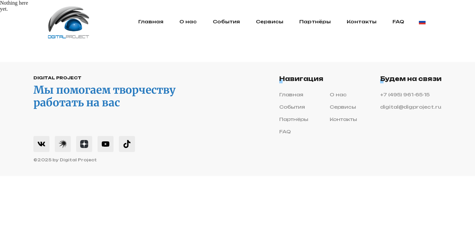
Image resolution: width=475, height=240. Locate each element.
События (226, 22)
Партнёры (315, 22)
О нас (188, 22)
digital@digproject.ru (410, 107)
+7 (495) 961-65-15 (405, 95)
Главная (150, 22)
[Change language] (422, 22)
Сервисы (269, 22)
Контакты (361, 22)
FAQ (398, 22)
